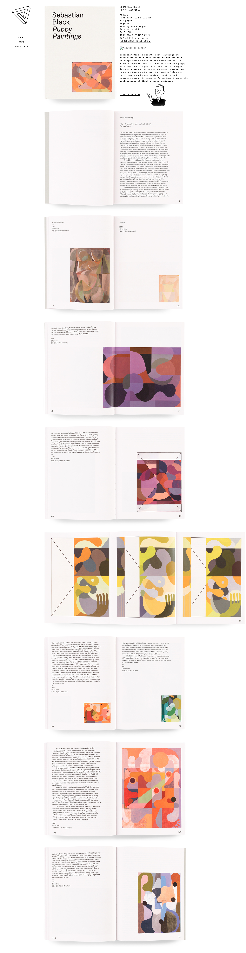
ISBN (122, 35)
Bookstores (21, 47)
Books (21, 38)
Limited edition (130, 95)
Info (21, 42)
